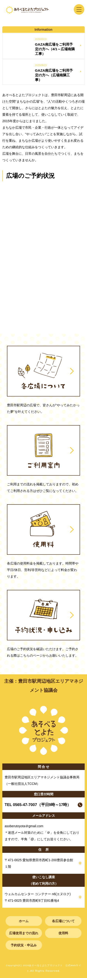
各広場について (63, 921)
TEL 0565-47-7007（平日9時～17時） (38, 805)
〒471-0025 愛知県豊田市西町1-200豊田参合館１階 (39, 863)
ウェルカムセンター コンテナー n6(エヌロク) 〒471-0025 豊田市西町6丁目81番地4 (38, 897)
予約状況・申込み (24, 945)
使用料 (63, 933)
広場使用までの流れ (23, 933)
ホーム (24, 921)
